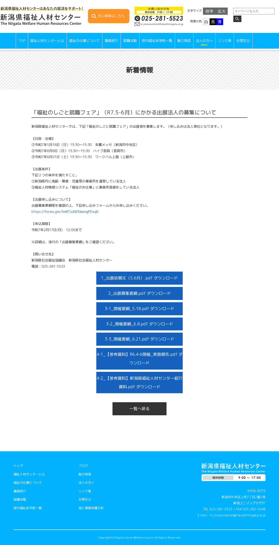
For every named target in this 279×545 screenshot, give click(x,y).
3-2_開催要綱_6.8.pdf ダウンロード (139, 324)
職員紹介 (111, 40)
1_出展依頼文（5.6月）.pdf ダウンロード (139, 278)
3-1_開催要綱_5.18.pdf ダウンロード (139, 308)
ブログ (83, 465)
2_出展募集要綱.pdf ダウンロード (139, 293)
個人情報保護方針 (91, 508)
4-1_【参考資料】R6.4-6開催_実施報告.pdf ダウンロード (139, 359)
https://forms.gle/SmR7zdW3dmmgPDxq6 (65, 211)
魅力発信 (184, 40)
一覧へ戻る (139, 408)
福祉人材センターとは (47, 40)
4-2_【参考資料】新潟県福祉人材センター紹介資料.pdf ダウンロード (139, 382)
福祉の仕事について (84, 40)
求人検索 (111, 16)
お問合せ (243, 40)
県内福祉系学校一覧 (157, 40)
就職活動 (130, 40)
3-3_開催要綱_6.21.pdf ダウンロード (139, 339)
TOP (21, 40)
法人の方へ (204, 42)
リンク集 (225, 40)
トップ (18, 465)
